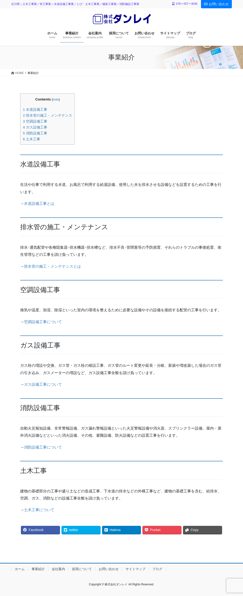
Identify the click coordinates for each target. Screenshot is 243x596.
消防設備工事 (35, 133)
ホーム (20, 569)
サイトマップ (135, 569)
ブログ (157, 569)
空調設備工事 (35, 121)
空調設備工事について (43, 322)
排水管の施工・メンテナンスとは (52, 266)
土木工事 (31, 139)
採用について (82, 569)
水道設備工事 (35, 109)
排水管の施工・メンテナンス (47, 115)
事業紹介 (38, 569)
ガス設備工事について (43, 384)
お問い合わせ (216, 4)
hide (56, 99)
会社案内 (58, 569)
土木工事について (39, 510)
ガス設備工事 (35, 127)
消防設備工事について (43, 447)
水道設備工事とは (39, 204)
